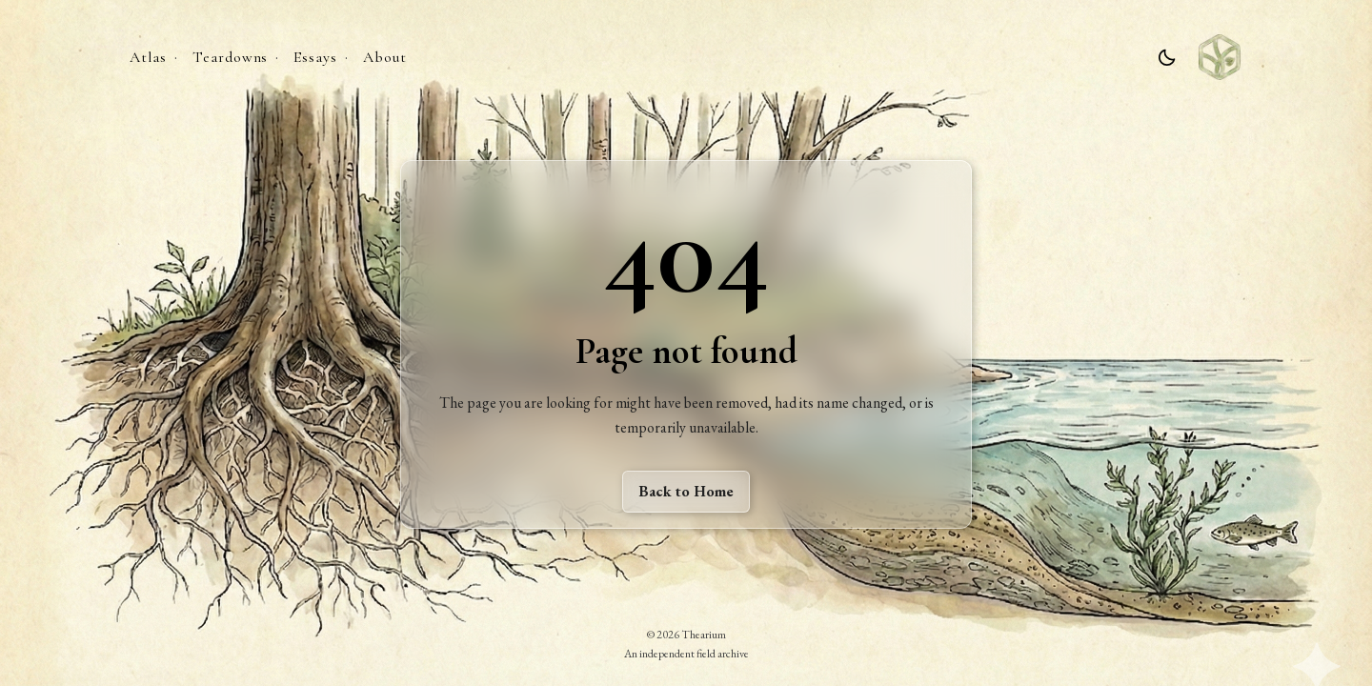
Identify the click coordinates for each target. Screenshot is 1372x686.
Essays (315, 57)
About (385, 57)
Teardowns (230, 57)
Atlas (148, 57)
